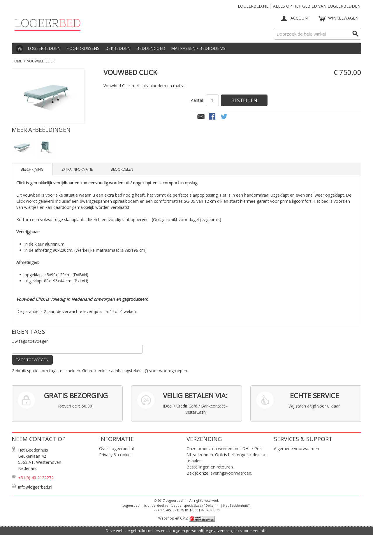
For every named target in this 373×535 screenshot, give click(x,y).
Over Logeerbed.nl (116, 448)
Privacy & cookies (116, 454)
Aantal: (197, 100)
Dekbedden (118, 48)
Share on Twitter (224, 117)
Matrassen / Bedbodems (198, 48)
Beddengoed (150, 48)
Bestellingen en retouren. (210, 467)
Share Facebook (213, 117)
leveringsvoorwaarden (230, 473)
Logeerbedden (44, 48)
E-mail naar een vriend (201, 117)
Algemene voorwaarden (296, 448)
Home (17, 61)
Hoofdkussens (82, 48)
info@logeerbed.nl (35, 487)
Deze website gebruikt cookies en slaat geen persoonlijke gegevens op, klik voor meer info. (187, 530)
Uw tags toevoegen (30, 341)
